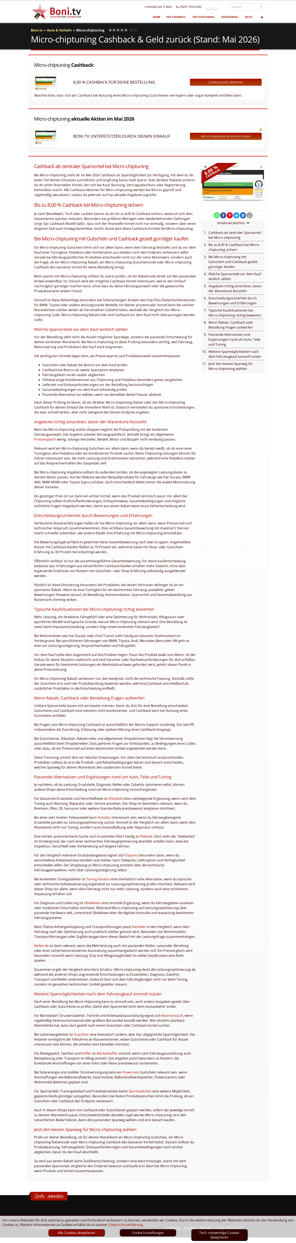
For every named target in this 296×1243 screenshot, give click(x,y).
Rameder (139, 926)
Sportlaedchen (140, 1091)
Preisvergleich (45, 439)
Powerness (131, 1072)
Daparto (131, 855)
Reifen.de (41, 945)
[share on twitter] (236, 215)
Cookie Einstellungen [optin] (148, 1232)
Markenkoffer (107, 1053)
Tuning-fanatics (98, 879)
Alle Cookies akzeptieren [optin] (76, 1232)
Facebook (217, 6)
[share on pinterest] (230, 215)
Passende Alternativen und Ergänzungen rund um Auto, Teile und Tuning (234, 339)
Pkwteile (146, 836)
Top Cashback (176, 17)
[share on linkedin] (243, 215)
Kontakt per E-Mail (167, 7)
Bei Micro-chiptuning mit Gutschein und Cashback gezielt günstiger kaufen (233, 262)
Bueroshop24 (172, 1015)
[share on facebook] (223, 215)
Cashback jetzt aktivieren (226, 82)
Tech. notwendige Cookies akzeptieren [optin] (219, 1235)
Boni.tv (37, 30)
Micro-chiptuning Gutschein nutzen (225, 136)
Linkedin (224, 6)
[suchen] (261, 6)
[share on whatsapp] (216, 215)
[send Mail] (249, 215)
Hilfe (249, 17)
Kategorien (230, 17)
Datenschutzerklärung (125, 1224)
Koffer (86, 1053)
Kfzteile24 (116, 798)
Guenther (81, 1034)
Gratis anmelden (49, 1196)
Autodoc (104, 817)
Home (156, 17)
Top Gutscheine (204, 17)
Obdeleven (92, 903)
